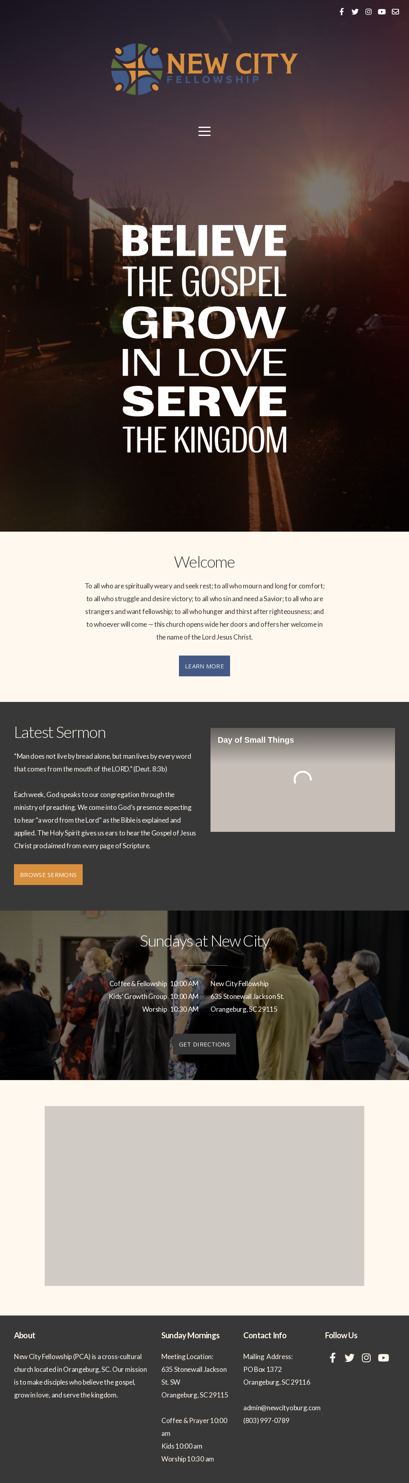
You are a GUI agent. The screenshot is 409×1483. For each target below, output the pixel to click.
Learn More (204, 666)
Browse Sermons (48, 875)
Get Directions (204, 1044)
